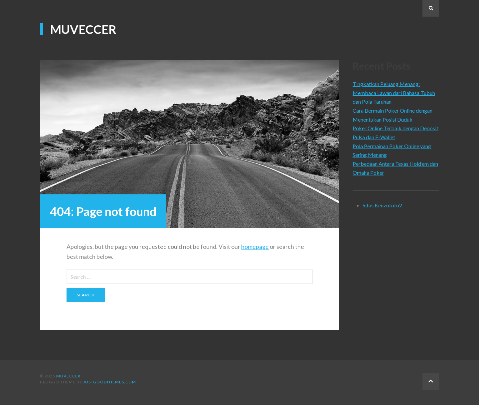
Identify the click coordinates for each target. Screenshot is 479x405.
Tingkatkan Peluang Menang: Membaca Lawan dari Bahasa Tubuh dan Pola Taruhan (394, 93)
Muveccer (83, 29)
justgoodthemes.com (109, 381)
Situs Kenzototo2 (382, 205)
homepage (255, 246)
